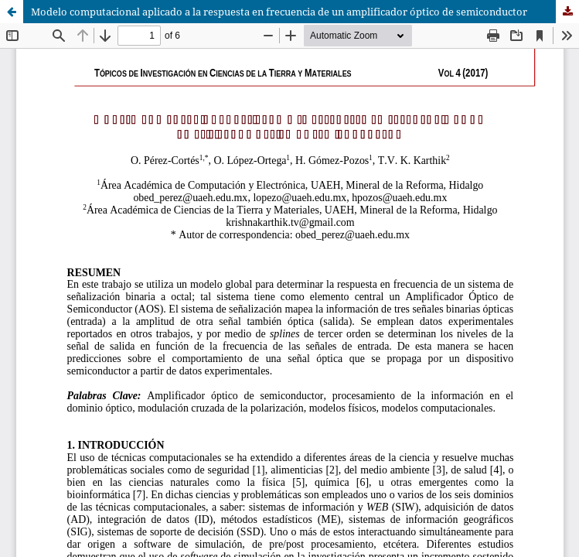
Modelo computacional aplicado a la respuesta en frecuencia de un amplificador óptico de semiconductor (279, 12)
